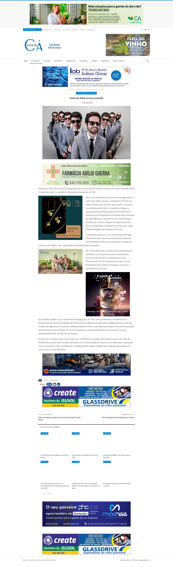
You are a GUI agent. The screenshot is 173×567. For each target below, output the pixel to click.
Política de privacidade (87, 30)
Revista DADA (118, 61)
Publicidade (57, 30)
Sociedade (83, 61)
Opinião (94, 61)
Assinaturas (66, 30)
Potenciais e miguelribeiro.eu (141, 563)
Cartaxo (45, 384)
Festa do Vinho (91, 93)
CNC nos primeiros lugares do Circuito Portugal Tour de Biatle (59, 422)
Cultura (47, 61)
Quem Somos (47, 30)
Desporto (58, 61)
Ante (43, 497)
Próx (49, 497)
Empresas (105, 61)
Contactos (75, 30)
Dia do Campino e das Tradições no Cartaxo (118, 421)
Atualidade (35, 61)
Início (26, 61)
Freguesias (70, 61)
